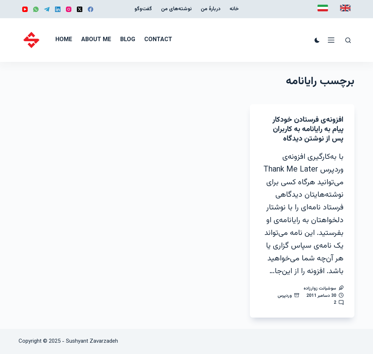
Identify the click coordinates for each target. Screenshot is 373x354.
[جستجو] (348, 40)
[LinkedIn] (57, 9)
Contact (158, 39)
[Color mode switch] (317, 40)
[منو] (331, 40)
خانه (234, 9)
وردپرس (285, 295)
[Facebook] (90, 9)
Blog (127, 39)
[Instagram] (68, 9)
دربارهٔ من (210, 9)
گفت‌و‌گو (143, 9)
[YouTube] (25, 9)
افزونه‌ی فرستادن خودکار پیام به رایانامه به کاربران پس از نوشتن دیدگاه (307, 129)
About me (96, 39)
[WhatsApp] (36, 9)
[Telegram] (47, 9)
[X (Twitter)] (79, 9)
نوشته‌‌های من (176, 9)
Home (63, 39)
